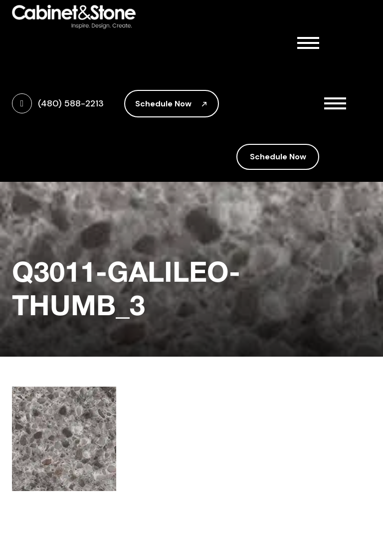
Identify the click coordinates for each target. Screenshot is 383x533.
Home (253, 40)
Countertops (281, 105)
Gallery (256, 128)
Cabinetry (281, 83)
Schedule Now (171, 103)
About (281, 61)
